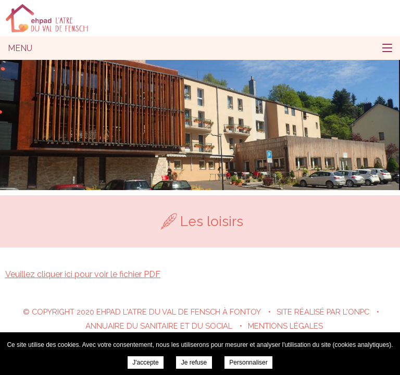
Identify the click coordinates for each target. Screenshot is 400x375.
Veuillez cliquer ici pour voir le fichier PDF (82, 274)
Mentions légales (285, 325)
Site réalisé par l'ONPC (323, 311)
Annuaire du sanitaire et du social (158, 325)
